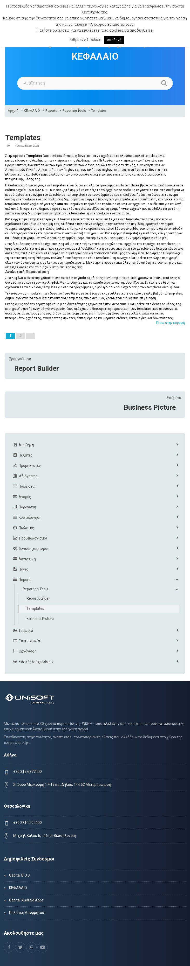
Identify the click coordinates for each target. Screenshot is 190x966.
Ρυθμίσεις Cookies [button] (85, 39)
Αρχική (13, 111)
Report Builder (36, 368)
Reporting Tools (74, 111)
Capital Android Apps (26, 900)
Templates (99, 111)
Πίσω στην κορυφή (170, 323)
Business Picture (150, 407)
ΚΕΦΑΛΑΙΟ (32, 111)
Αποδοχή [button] (114, 40)
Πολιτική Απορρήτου (26, 913)
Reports (51, 111)
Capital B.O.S (19, 875)
